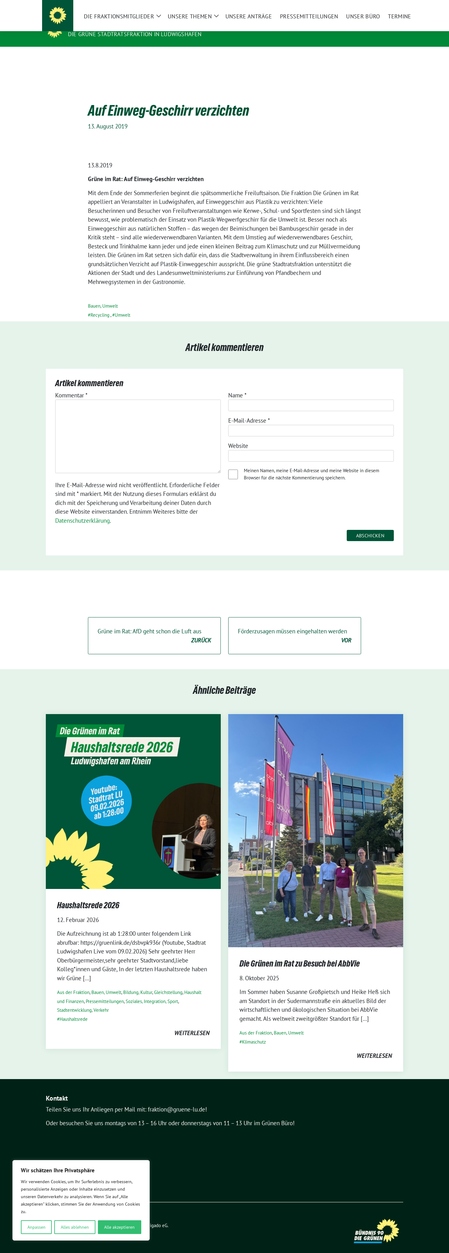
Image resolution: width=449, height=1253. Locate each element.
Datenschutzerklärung (82, 511)
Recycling (99, 305)
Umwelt (122, 305)
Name (237, 385)
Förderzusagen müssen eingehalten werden (294, 626)
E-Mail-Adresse (249, 411)
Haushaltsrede (74, 1009)
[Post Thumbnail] (133, 791)
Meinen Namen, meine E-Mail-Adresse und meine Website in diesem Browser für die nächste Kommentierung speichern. (311, 464)
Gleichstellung (168, 983)
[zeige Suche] (392, 6)
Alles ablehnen (75, 1227)
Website (238, 436)
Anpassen (36, 1227)
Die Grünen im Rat (97, 25)
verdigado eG (154, 1216)
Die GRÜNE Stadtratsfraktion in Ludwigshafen (135, 34)
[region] (81, 1200)
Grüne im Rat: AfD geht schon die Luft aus (154, 626)
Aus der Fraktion (73, 983)
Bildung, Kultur (137, 983)
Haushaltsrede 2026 (88, 895)
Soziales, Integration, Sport (152, 992)
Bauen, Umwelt (103, 296)
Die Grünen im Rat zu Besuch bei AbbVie (299, 954)
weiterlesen (192, 1023)
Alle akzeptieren (119, 1227)
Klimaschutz (254, 1032)
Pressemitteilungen (105, 992)
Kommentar (71, 385)
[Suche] (383, 6)
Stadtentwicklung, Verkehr (83, 1000)
